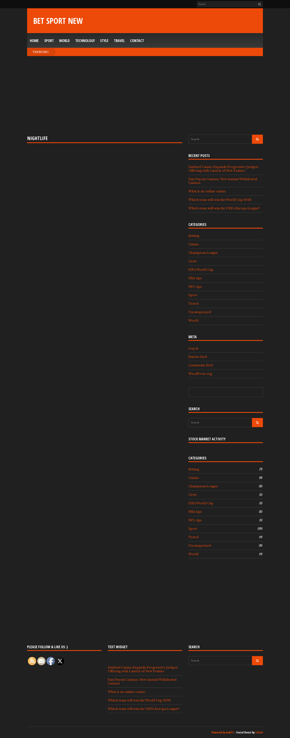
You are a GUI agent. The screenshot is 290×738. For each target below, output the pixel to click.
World (64, 40)
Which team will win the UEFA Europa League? (224, 208)
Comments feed (200, 365)
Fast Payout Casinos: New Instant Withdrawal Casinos (222, 181)
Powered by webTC (222, 732)
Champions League (203, 253)
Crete (192, 261)
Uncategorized (199, 312)
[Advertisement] (145, 95)
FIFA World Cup (200, 270)
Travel (119, 40)
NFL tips (195, 287)
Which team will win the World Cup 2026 (219, 200)
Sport (49, 40)
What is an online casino (207, 191)
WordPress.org (200, 374)
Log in (193, 348)
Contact (137, 40)
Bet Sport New (58, 21)
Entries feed (197, 357)
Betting (193, 236)
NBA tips (195, 278)
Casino (193, 244)
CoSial (259, 732)
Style (104, 40)
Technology (85, 40)
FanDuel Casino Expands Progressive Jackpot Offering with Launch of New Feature (223, 169)
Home (34, 40)
